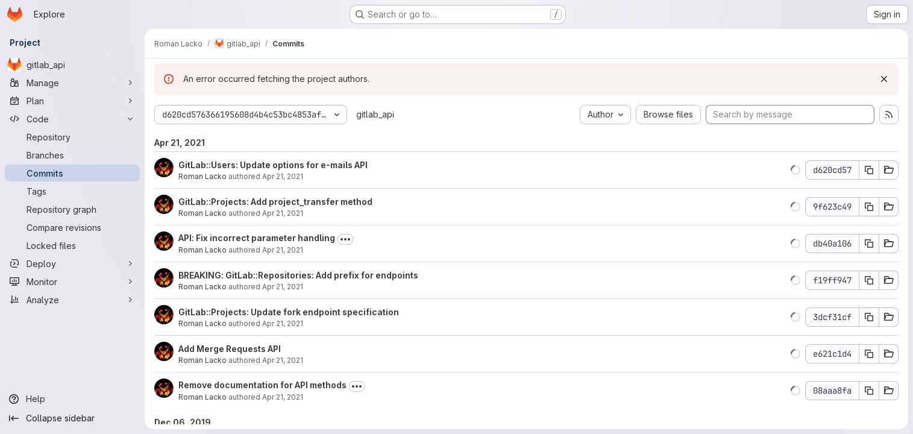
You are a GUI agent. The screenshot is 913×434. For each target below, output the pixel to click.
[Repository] (72, 136)
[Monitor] (72, 281)
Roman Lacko (202, 176)
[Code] (72, 118)
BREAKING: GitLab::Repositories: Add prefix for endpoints (298, 275)
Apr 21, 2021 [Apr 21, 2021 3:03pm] (282, 396)
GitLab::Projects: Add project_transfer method (275, 202)
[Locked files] (72, 245)
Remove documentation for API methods (262, 385)
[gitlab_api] (72, 64)
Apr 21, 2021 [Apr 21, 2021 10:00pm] (282, 360)
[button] (795, 170)
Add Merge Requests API (229, 349)
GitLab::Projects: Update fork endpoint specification (288, 312)
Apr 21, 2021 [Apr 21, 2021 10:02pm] (282, 323)
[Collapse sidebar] (72, 418)
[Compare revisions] (72, 227)
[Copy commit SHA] (869, 170)
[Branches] (72, 154)
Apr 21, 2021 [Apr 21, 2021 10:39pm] (282, 213)
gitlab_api (375, 114)
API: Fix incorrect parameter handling (256, 238)
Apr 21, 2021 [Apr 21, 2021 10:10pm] (282, 249)
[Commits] (72, 173)
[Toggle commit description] (345, 239)
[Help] (72, 399)
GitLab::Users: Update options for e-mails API (273, 165)
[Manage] (72, 82)
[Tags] (72, 191)
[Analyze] (72, 299)
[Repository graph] (72, 209)
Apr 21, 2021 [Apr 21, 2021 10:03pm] (282, 286)
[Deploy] (72, 263)
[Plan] (72, 100)
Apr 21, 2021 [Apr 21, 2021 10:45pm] (282, 176)
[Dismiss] (884, 79)
